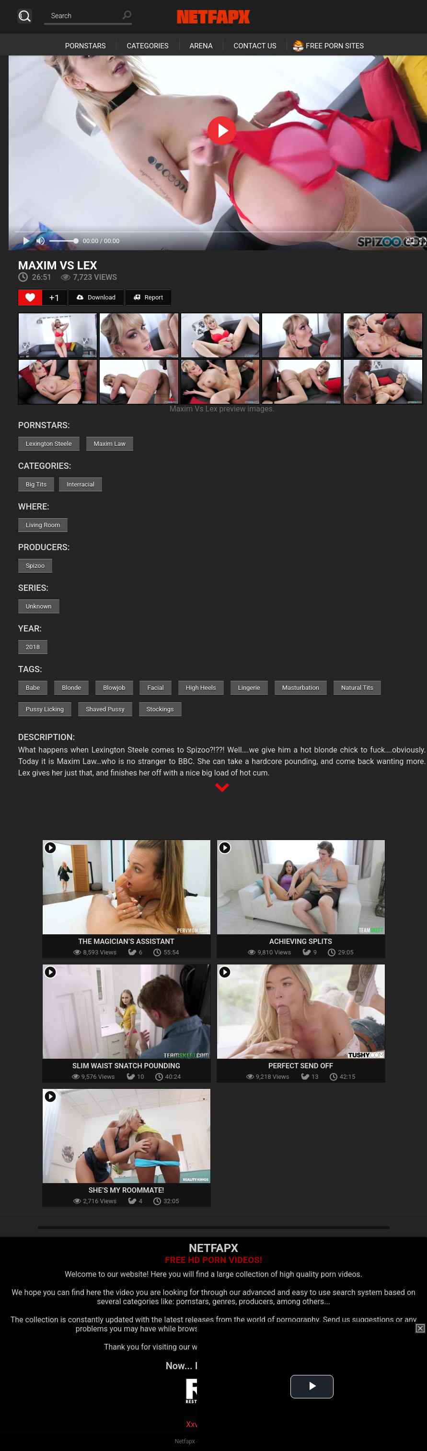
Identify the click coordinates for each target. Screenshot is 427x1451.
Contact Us (254, 46)
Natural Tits (357, 687)
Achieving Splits (300, 941)
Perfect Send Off (300, 1066)
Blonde (71, 687)
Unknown (39, 606)
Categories (147, 46)
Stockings (160, 709)
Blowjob (114, 687)
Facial (155, 687)
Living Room (43, 525)
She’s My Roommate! (126, 1190)
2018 (33, 647)
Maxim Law (110, 443)
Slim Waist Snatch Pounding (126, 1066)
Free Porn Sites (335, 46)
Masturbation (300, 687)
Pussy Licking (45, 709)
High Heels (201, 687)
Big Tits (36, 484)
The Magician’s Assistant (126, 941)
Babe (33, 687)
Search (24, 16)
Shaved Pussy (105, 709)
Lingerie (249, 687)
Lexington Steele (49, 443)
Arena (201, 46)
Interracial (80, 484)
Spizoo (35, 565)
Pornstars (85, 46)
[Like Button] (30, 297)
